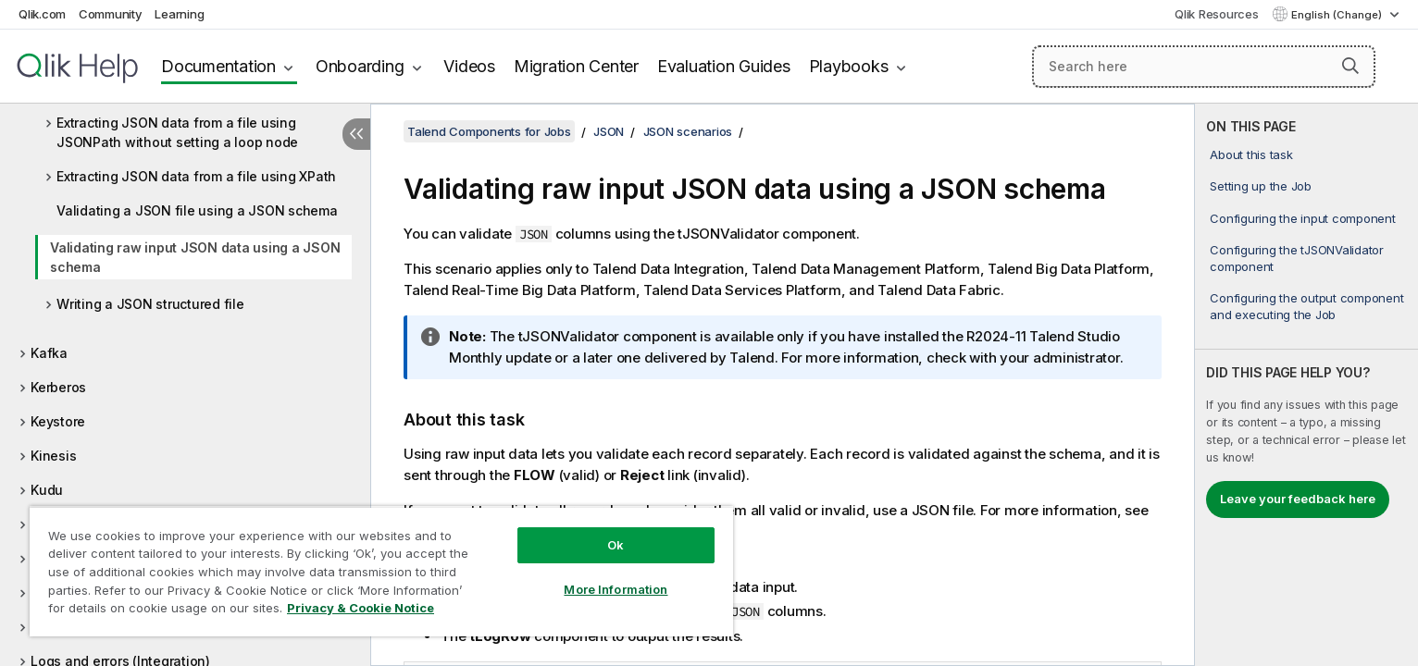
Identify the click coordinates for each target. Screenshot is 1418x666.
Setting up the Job (1261, 186)
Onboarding (360, 66)
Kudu (47, 490)
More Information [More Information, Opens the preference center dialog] (615, 589)
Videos (469, 66)
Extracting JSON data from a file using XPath (196, 176)
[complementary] (1306, 385)
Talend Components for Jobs (489, 131)
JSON (608, 131)
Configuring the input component (1302, 218)
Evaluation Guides (723, 66)
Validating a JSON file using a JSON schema (197, 210)
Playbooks (849, 66)
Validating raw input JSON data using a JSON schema (195, 257)
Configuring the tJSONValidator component (1297, 258)
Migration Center (576, 66)
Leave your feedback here (1297, 498)
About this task (1251, 154)
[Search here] (1204, 66)
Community (111, 13)
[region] (381, 571)
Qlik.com (42, 13)
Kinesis (53, 455)
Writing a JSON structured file (150, 304)
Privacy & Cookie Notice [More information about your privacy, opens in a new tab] (360, 607)
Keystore (58, 421)
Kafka (49, 353)
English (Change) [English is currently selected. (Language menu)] (1338, 14)
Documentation (218, 66)
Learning (179, 13)
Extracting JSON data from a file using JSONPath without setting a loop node (177, 132)
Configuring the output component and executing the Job (1306, 306)
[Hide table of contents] (356, 134)
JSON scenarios (688, 131)
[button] (1350, 65)
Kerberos (58, 387)
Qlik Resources (1217, 13)
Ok (615, 544)
